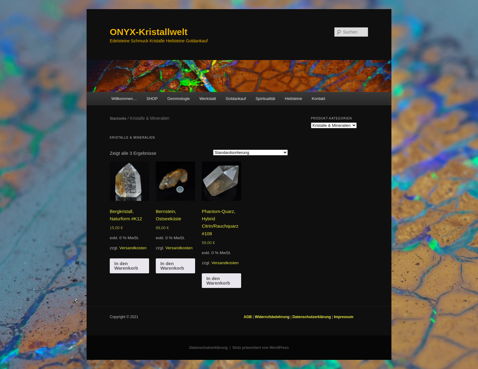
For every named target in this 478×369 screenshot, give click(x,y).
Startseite (118, 118)
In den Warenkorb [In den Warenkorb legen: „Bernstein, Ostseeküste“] (172, 266)
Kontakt (318, 98)
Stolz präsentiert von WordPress (260, 348)
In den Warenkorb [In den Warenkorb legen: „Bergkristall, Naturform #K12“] (126, 266)
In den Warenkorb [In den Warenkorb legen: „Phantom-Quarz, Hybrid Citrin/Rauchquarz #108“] (218, 281)
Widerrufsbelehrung (273, 317)
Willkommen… (124, 98)
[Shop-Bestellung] (250, 152)
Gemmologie (178, 98)
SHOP (152, 98)
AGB (248, 317)
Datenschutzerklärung (312, 317)
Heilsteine (293, 98)
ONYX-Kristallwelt (148, 32)
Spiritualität (265, 98)
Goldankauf (236, 98)
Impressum (343, 317)
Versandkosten (133, 248)
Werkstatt (207, 98)
